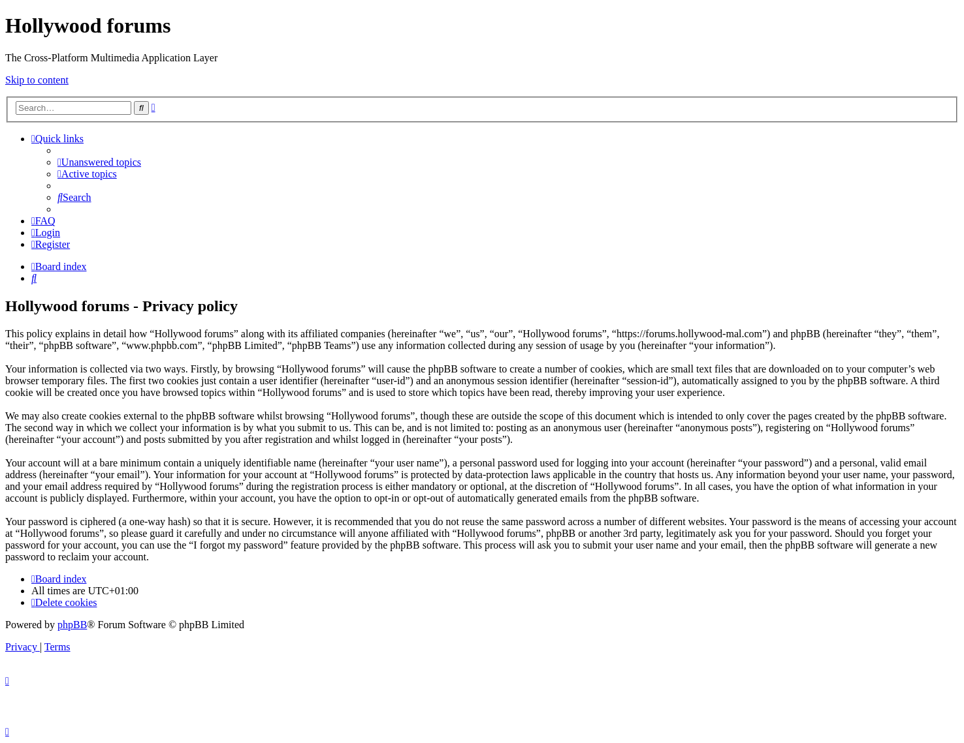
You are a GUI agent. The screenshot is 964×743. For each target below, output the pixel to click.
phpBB (72, 624)
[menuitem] (99, 162)
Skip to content (37, 79)
